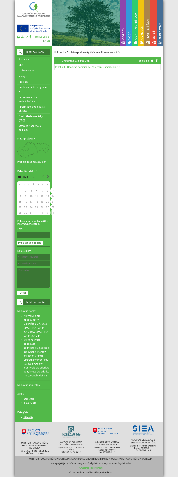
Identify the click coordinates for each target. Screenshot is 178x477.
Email (20, 229)
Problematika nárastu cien (31, 161)
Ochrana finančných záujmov (30, 128)
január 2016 (30, 402)
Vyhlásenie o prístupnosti (90, 468)
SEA (21, 64)
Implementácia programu (33, 89)
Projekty (24, 81)
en (48, 40)
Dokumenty (26, 70)
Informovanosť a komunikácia (28, 99)
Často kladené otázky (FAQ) (31, 118)
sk (44, 40)
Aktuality (24, 59)
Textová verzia (41, 36)
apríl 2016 (28, 398)
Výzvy (23, 76)
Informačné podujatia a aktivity (32, 108)
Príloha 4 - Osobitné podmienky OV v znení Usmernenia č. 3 (87, 67)
